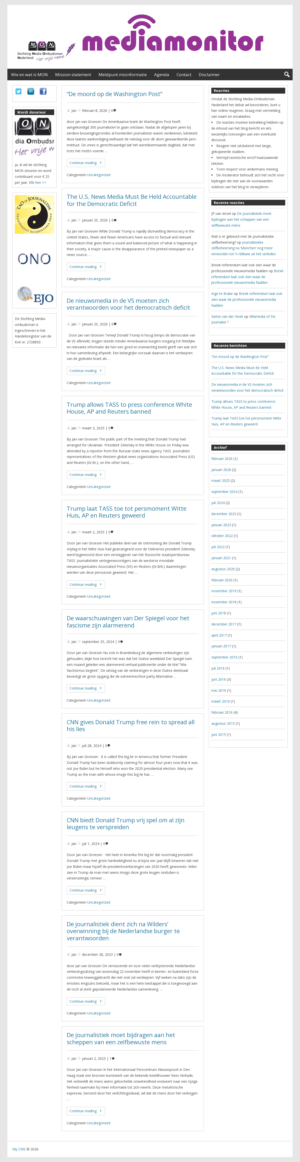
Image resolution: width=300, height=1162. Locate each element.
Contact (184, 74)
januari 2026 (221, 469)
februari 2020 (222, 580)
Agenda (161, 74)
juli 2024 (218, 502)
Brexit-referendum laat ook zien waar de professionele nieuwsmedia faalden (247, 277)
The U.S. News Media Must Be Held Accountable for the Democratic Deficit (132, 200)
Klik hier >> (37, 182)
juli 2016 (218, 668)
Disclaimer (209, 74)
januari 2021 (221, 558)
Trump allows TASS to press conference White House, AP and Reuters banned (129, 408)
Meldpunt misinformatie (123, 74)
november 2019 (223, 591)
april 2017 (219, 635)
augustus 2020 (223, 569)
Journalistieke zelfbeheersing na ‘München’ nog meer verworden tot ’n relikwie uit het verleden (243, 248)
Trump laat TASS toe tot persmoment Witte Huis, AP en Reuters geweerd (126, 512)
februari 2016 (222, 712)
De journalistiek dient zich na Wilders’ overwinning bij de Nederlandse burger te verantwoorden (123, 931)
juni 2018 (218, 613)
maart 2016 (220, 701)
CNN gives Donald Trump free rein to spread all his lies (131, 725)
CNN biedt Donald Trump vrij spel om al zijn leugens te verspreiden (125, 823)
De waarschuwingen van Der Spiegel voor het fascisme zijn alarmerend (128, 621)
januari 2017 (221, 646)
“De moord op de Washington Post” (114, 94)
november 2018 (223, 602)
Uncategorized (98, 174)
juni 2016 (218, 679)
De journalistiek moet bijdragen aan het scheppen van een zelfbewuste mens (121, 1038)
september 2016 (224, 657)
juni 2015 (218, 734)
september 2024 (224, 491)
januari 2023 (221, 524)
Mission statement (73, 74)
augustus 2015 (223, 723)
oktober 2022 (222, 535)
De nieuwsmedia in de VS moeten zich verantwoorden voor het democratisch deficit (128, 304)
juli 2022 (218, 546)
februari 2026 (222, 458)
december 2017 (223, 624)
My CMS (19, 1149)
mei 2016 (218, 690)
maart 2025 (220, 480)
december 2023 (223, 513)
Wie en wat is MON (29, 74)
